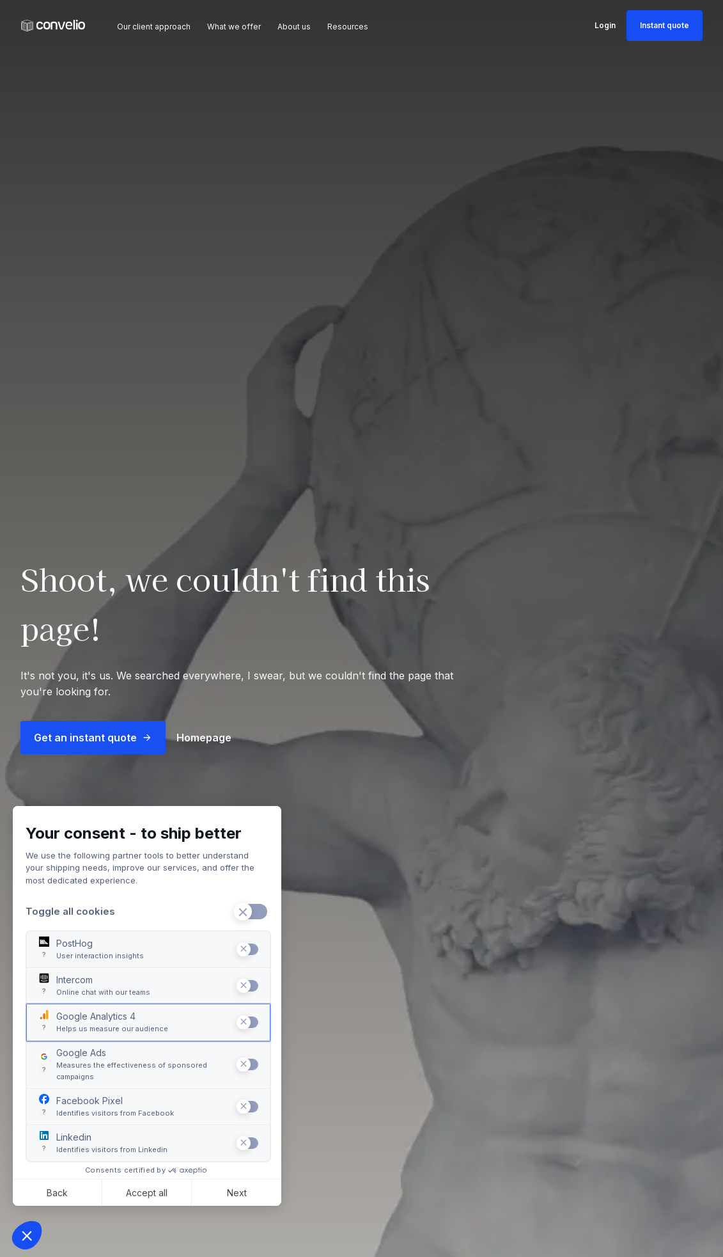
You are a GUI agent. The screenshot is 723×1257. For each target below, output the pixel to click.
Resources (347, 26)
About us (294, 26)
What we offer (234, 26)
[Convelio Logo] (53, 26)
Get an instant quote (93, 737)
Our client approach (153, 26)
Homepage (203, 737)
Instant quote (664, 25)
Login (605, 25)
